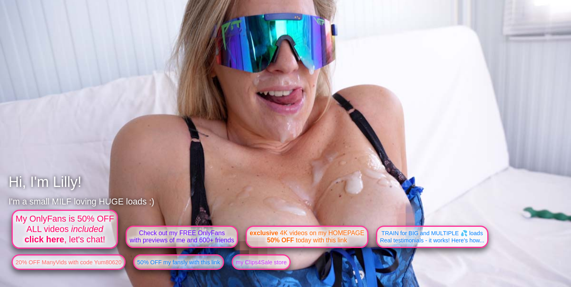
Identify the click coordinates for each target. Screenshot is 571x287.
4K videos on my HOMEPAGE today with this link (307, 237)
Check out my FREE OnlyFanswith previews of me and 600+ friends (182, 237)
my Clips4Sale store (261, 262)
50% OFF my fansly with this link (178, 262)
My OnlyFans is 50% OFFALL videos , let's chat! (65, 229)
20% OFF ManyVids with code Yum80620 (69, 262)
